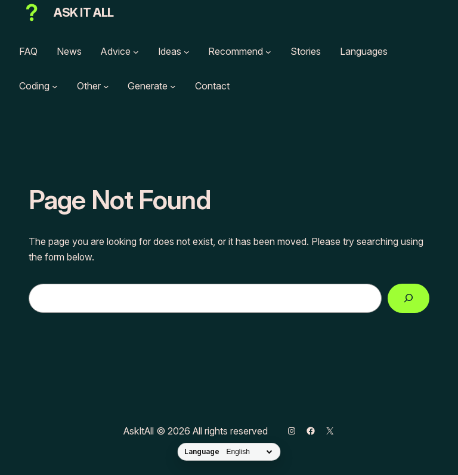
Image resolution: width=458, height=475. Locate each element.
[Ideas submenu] (187, 52)
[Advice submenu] (136, 52)
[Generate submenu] (173, 86)
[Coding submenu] (55, 86)
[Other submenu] (106, 86)
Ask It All (84, 12)
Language (201, 451)
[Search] (408, 298)
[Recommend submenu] (268, 52)
